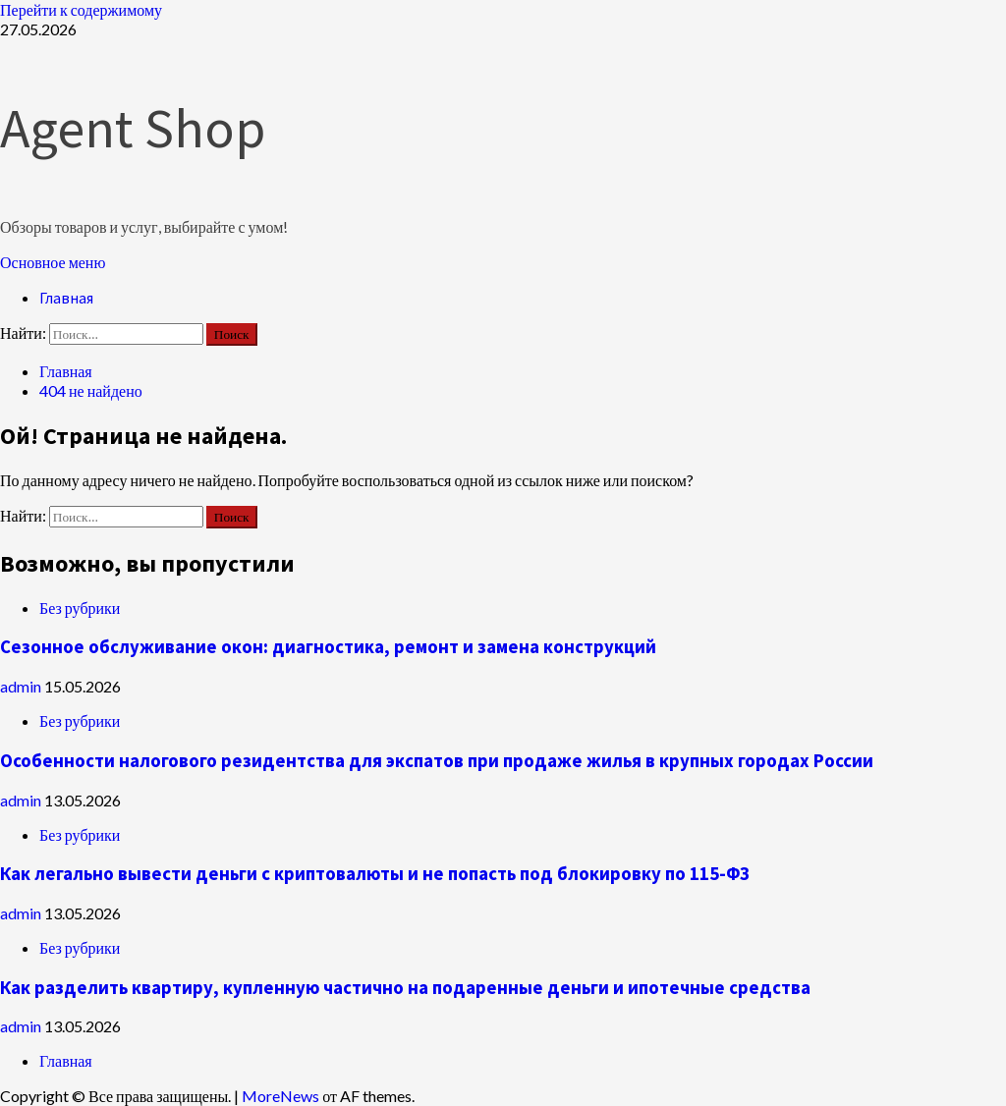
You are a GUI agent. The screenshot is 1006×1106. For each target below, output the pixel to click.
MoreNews (280, 1095)
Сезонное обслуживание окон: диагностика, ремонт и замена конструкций (328, 647)
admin (22, 686)
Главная (66, 297)
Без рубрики (79, 607)
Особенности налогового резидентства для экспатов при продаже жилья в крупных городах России (436, 760)
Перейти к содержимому (81, 9)
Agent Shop (132, 127)
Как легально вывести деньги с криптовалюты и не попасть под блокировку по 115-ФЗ (375, 873)
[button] (52, 261)
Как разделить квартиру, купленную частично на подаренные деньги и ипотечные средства (405, 987)
